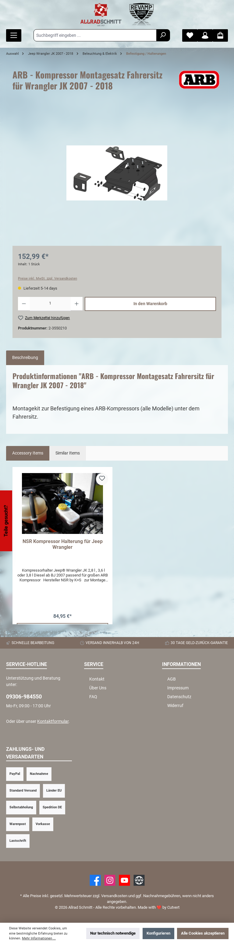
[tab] (25, 357)
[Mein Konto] (205, 35)
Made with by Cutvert (158, 907)
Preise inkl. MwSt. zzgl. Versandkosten (47, 278)
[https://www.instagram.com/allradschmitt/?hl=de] (110, 880)
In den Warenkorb (150, 303)
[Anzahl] (50, 304)
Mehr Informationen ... (39, 938)
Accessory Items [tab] (27, 453)
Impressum (178, 688)
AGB (171, 679)
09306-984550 (24, 696)
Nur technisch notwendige (113, 933)
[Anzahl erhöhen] (77, 304)
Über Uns (97, 688)
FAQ (93, 696)
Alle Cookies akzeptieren (203, 933)
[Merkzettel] (189, 35)
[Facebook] (95, 880)
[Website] (139, 880)
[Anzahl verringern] (24, 304)
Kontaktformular (53, 721)
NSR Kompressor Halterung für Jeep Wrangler (63, 544)
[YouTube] (124, 880)
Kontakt (97, 679)
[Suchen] (163, 35)
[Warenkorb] (220, 35)
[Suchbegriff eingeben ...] (95, 35)
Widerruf (175, 705)
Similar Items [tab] (67, 453)
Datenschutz (179, 696)
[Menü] (13, 35)
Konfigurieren (158, 933)
